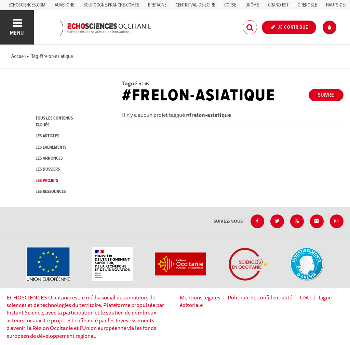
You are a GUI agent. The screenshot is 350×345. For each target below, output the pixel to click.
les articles (47, 136)
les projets (47, 181)
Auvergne (64, 5)
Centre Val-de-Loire (195, 5)
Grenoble (308, 5)
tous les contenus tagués (54, 121)
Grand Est (278, 5)
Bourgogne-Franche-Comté (111, 5)
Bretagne (157, 5)
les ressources (51, 192)
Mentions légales (200, 297)
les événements (51, 147)
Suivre (326, 95)
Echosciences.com (27, 5)
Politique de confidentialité (260, 297)
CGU (305, 297)
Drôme (252, 5)
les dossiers (48, 169)
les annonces (49, 158)
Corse (230, 5)
